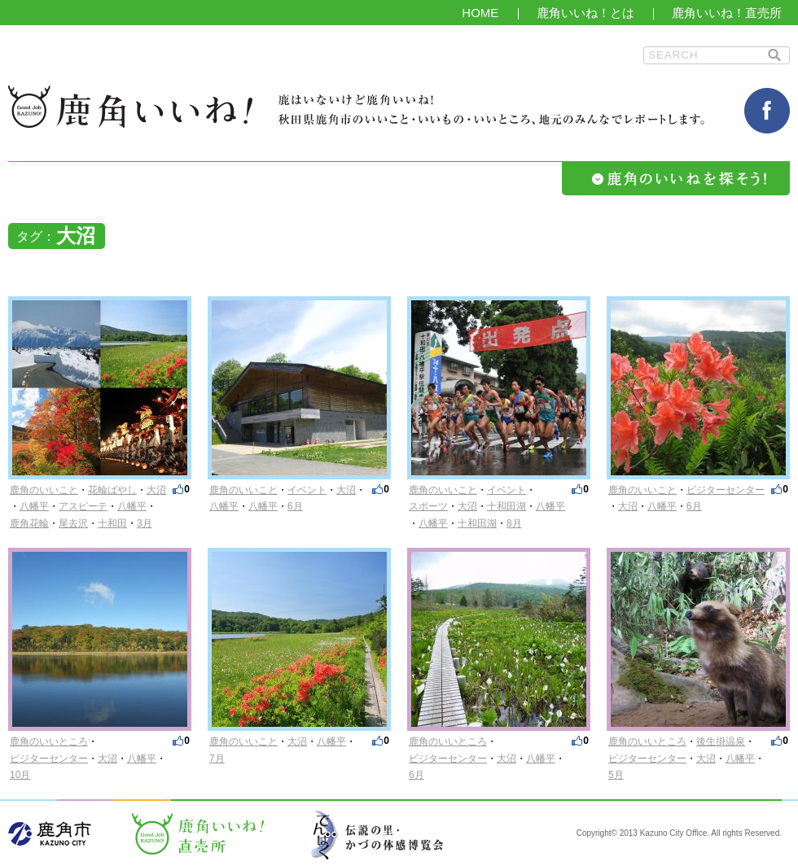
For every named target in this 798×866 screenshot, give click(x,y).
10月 (20, 775)
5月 (616, 775)
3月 (144, 523)
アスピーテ (83, 506)
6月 (295, 506)
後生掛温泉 (720, 741)
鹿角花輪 (29, 523)
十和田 (112, 523)
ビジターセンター (725, 490)
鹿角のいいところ (49, 741)
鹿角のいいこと (44, 490)
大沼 (156, 490)
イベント (307, 490)
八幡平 (34, 506)
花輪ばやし (112, 490)
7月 (217, 758)
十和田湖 (506, 506)
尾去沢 (73, 523)
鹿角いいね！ (130, 106)
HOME (480, 13)
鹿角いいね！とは (585, 13)
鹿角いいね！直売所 (727, 13)
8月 (514, 523)
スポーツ (428, 506)
